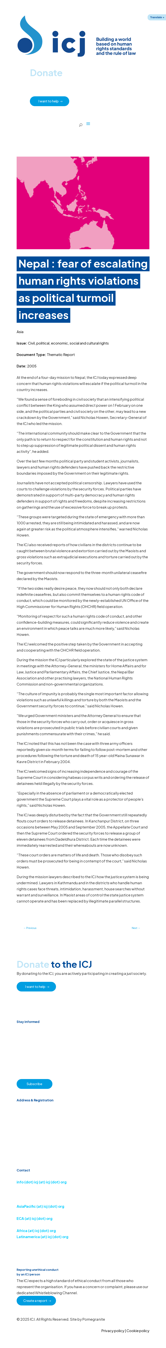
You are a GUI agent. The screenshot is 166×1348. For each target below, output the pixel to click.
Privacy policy (112, 1330)
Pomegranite (93, 1319)
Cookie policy (137, 1330)
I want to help (48, 101)
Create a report (35, 1300)
